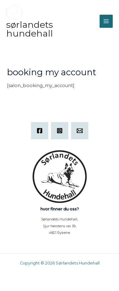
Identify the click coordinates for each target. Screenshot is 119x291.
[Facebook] (39, 130)
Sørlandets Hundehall (29, 29)
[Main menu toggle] (106, 21)
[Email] (79, 130)
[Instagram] (59, 130)
